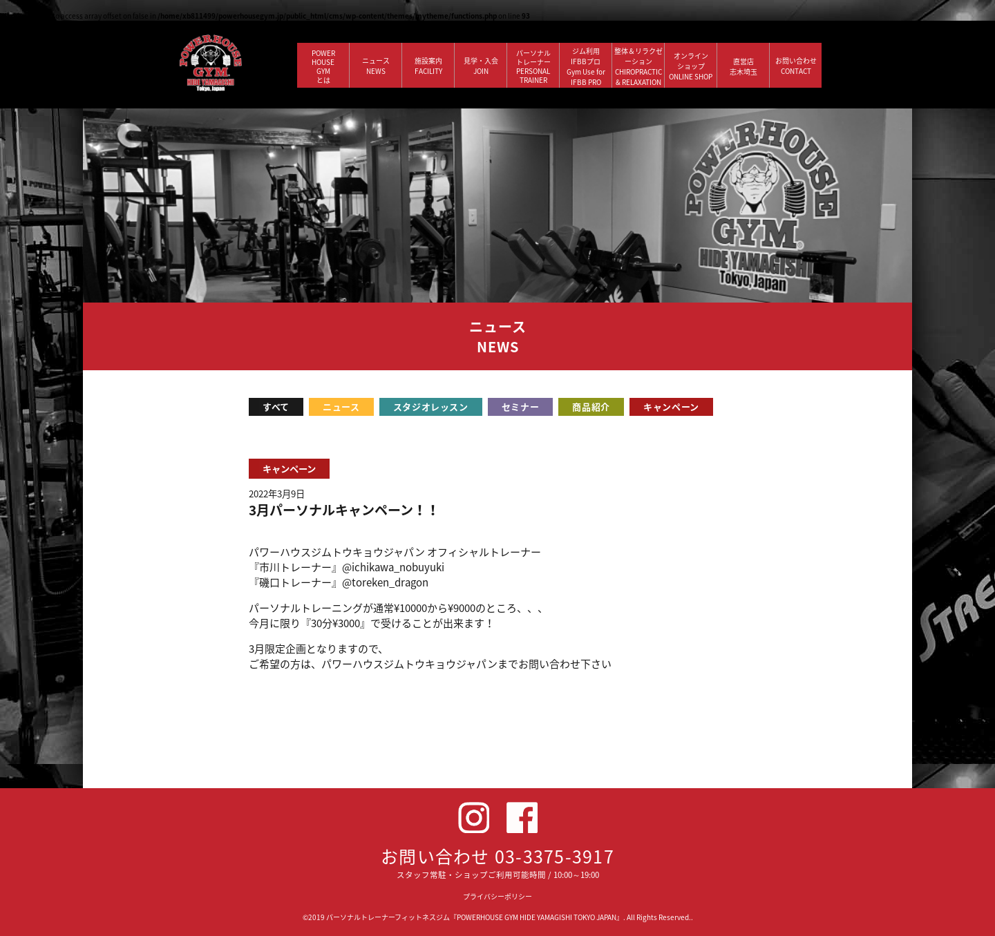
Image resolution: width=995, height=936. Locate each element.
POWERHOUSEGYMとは (323, 66)
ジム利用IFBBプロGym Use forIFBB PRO (586, 66)
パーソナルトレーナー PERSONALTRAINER (533, 66)
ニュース (341, 406)
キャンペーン (671, 406)
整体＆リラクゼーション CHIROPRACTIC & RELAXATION (638, 66)
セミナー (521, 406)
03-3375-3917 (554, 856)
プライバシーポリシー (497, 896)
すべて (276, 406)
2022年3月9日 (277, 493)
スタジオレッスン (430, 406)
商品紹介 (591, 406)
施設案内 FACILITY (428, 65)
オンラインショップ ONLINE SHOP (690, 66)
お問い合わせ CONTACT (796, 65)
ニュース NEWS (376, 65)
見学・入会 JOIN (481, 65)
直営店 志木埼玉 (743, 66)
